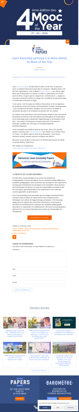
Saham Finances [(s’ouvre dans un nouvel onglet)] (46, 91)
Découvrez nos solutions (39, 217)
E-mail (14, 275)
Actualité (39, 67)
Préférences (71, 407)
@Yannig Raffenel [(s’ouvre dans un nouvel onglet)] (35, 132)
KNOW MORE (52, 398)
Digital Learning (18, 228)
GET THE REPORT (65, 398)
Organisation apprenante (50, 228)
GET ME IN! (19, 398)
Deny (58, 407)
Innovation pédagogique (33, 228)
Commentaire (16, 249)
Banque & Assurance (19, 233)
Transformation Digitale (20, 230)
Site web (14, 282)
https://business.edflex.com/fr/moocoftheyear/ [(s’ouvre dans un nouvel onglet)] (28, 148)
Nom (14, 269)
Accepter (45, 407)
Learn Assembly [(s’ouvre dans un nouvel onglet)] (22, 87)
